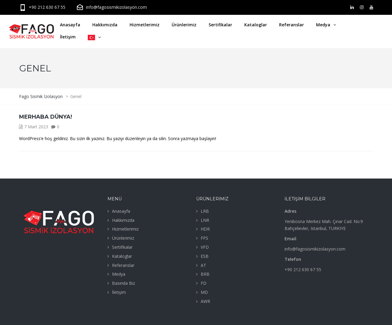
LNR (205, 220)
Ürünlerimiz (184, 25)
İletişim (68, 37)
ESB (205, 256)
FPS (204, 238)
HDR (205, 229)
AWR (205, 301)
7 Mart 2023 (36, 127)
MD (204, 292)
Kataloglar (255, 25)
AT (203, 265)
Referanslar (291, 25)
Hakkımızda (104, 25)
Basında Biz (123, 283)
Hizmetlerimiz (145, 25)
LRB (205, 211)
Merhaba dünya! (45, 116)
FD (203, 283)
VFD (205, 247)
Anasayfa (70, 25)
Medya (323, 25)
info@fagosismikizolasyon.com (111, 7)
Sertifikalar (220, 25)
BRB (205, 274)
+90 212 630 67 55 (42, 7)
